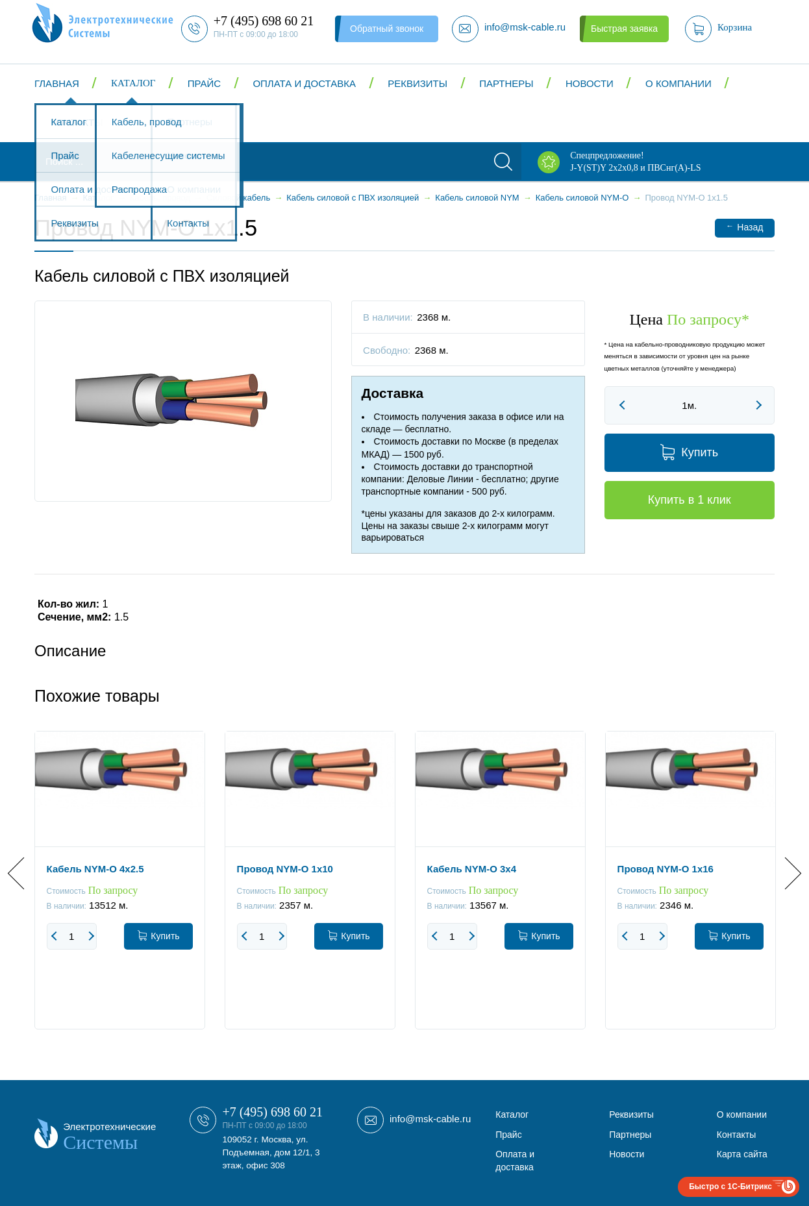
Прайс (204, 83)
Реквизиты (417, 83)
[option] (120, 890)
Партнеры (506, 83)
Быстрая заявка (624, 28)
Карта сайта (742, 1154)
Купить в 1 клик (689, 499)
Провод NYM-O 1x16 (665, 868)
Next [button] (785, 873)
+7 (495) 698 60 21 (272, 1112)
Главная (56, 83)
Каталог (133, 83)
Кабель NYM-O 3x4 (471, 868)
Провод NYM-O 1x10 (285, 868)
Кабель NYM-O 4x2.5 (95, 868)
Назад (744, 227)
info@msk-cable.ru (430, 1118)
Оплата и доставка (304, 83)
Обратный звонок (386, 28)
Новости (590, 83)
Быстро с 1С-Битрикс (730, 1186)
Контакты (77, 122)
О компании (678, 83)
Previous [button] (24, 873)
